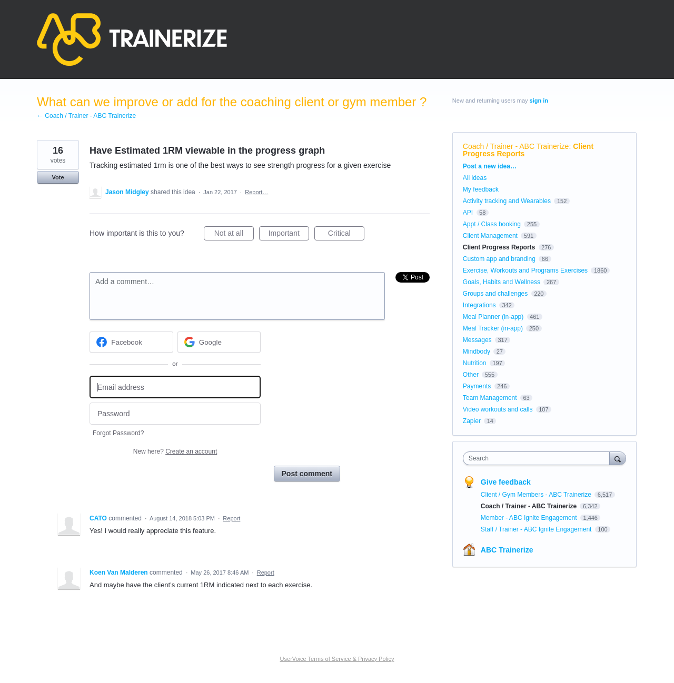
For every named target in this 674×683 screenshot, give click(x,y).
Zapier (472, 421)
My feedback (481, 189)
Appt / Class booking (492, 224)
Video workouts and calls (498, 409)
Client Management (490, 235)
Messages (477, 340)
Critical (346, 234)
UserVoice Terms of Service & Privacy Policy (337, 659)
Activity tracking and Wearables (507, 201)
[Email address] (175, 387)
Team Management (490, 397)
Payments (477, 386)
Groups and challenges (495, 293)
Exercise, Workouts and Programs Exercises (525, 270)
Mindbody (476, 351)
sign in (539, 100)
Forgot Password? (118, 433)
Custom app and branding (499, 259)
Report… (256, 192)
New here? (175, 451)
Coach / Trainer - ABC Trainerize (516, 146)
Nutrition (475, 363)
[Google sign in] (219, 342)
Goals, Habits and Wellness (501, 282)
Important (289, 234)
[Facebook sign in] (131, 342)
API (468, 212)
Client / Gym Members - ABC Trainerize (537, 494)
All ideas (475, 178)
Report (231, 518)
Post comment (307, 473)
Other (471, 374)
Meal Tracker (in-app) (493, 328)
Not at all (234, 234)
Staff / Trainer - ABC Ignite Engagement (537, 529)
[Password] (175, 414)
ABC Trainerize (507, 550)
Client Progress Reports (499, 247)
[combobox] (539, 458)
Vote (58, 177)
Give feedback (506, 482)
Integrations (479, 305)
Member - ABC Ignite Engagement (530, 517)
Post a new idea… (490, 166)
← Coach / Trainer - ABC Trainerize (86, 115)
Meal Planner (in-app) (493, 316)
